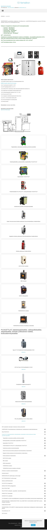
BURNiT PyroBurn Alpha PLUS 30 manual (8, 83)
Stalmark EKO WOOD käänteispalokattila (23, 402)
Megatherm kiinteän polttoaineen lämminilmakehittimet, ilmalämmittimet (23, 236)
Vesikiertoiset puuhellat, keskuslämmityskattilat (23, 206)
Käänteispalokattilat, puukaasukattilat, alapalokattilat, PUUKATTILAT (23, 161)
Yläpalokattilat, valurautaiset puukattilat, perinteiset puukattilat (23, 146)
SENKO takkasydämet (23, 296)
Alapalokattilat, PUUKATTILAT (23, 176)
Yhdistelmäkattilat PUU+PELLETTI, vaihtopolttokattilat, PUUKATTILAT (23, 191)
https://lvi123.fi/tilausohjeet (5, 109)
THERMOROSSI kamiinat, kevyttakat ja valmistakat (23, 326)
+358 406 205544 (11, 7)
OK (33, 525)
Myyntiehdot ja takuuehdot (6, 6)
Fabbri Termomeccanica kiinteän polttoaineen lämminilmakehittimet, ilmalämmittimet (23, 221)
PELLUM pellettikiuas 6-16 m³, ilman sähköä (23, 419)
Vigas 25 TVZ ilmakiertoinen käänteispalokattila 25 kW (23, 350)
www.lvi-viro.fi (18, 525)
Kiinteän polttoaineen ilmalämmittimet (23, 251)
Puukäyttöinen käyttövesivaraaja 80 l (23, 384)
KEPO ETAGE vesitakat (23, 266)
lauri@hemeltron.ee (22, 7)
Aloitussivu (3, 16)
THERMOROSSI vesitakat (23, 311)
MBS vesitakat (23, 281)
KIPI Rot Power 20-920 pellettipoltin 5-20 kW (23, 367)
